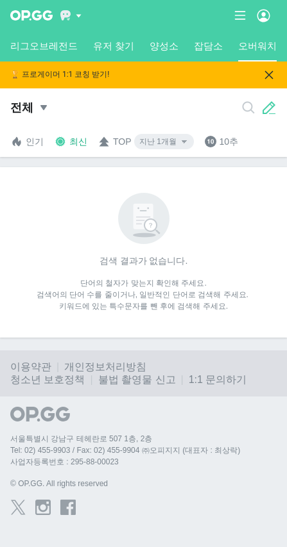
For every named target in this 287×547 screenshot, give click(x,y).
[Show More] (71, 15)
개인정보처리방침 (105, 366)
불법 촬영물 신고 (137, 379)
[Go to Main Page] (31, 15)
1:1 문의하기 (218, 379)
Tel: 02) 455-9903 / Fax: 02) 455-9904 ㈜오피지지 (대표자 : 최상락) (125, 450)
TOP (115, 141)
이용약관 (30, 366)
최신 (70, 141)
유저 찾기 (113, 45)
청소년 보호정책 (47, 379)
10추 (221, 141)
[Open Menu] (263, 15)
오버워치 (257, 50)
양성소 (164, 45)
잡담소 (208, 45)
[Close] (269, 75)
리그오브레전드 (44, 45)
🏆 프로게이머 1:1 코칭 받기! (59, 74)
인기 (27, 141)
